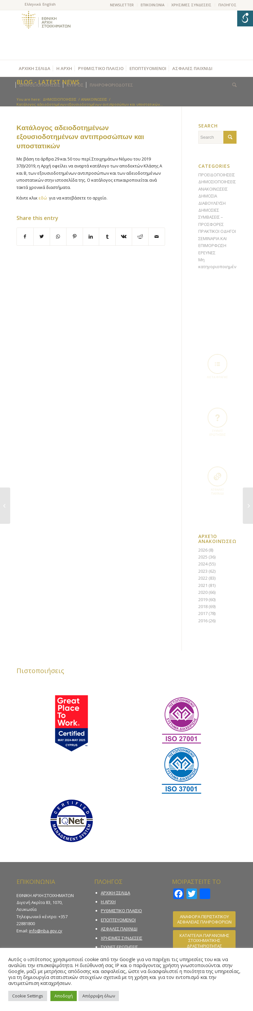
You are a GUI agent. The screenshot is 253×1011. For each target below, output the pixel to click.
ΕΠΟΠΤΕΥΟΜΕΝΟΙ (118, 920)
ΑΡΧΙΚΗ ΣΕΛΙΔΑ (115, 893)
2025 (203, 557)
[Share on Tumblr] (107, 236)
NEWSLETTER (122, 4)
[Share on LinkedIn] (91, 236)
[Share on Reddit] (140, 236)
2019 (203, 599)
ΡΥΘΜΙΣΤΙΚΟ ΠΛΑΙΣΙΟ (121, 911)
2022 (203, 578)
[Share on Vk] (124, 236)
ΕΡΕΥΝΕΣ (206, 253)
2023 (203, 571)
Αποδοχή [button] (63, 996)
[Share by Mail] (157, 236)
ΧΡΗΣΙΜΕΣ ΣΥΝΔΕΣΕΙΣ (191, 4)
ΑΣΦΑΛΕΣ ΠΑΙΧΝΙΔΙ (119, 929)
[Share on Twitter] (42, 236)
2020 (203, 592)
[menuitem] (122, 5)
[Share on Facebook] (25, 236)
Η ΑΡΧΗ (108, 902)
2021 (203, 585)
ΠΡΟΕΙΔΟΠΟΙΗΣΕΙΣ (216, 175)
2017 (203, 613)
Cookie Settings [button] (27, 996)
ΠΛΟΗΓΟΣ (227, 4)
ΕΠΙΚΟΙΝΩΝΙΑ (152, 4)
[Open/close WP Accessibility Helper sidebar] (245, 18)
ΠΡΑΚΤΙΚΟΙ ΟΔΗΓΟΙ (217, 231)
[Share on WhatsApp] (58, 236)
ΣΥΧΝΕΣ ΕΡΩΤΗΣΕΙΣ (119, 947)
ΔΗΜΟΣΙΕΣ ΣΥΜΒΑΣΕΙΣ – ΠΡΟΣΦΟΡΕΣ (211, 217)
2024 (203, 564)
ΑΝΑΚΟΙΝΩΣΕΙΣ (213, 189)
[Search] (233, 85)
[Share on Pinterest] (75, 236)
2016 (203, 621)
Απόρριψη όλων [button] (98, 996)
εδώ (43, 198)
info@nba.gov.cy (45, 931)
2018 (203, 606)
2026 (203, 550)
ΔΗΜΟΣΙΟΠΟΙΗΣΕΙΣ (217, 182)
